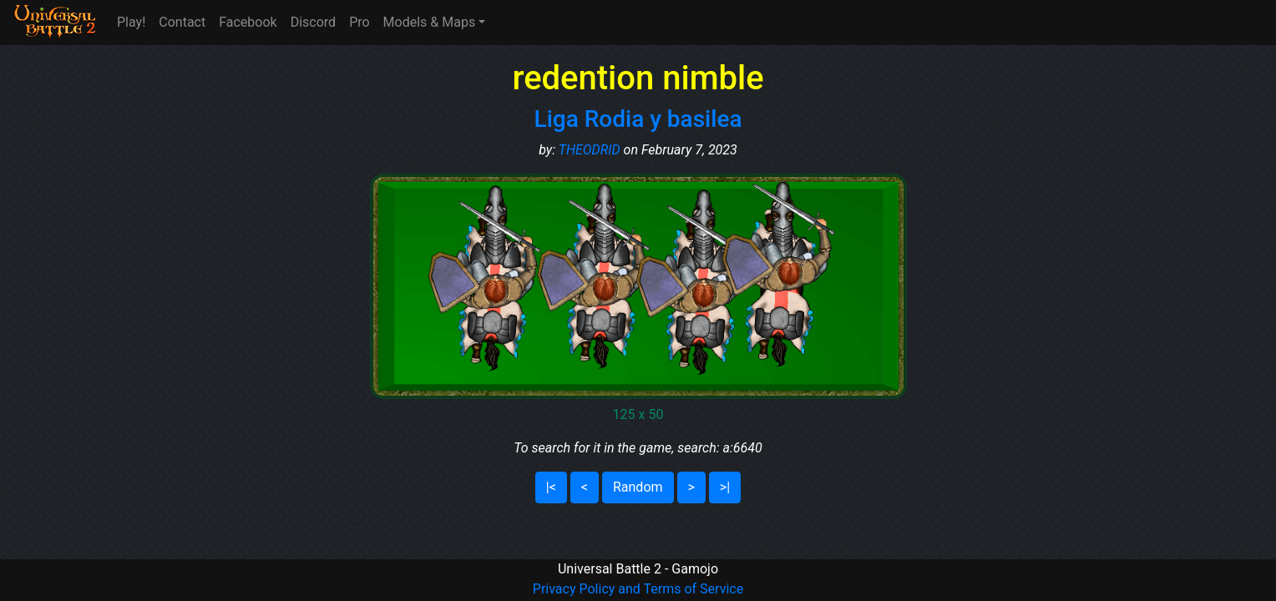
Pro (359, 22)
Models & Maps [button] (429, 22)
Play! (131, 22)
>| (725, 487)
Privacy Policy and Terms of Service (638, 589)
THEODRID (589, 150)
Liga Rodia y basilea (638, 119)
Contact (182, 22)
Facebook (247, 22)
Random (638, 487)
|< (551, 487)
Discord (313, 22)
